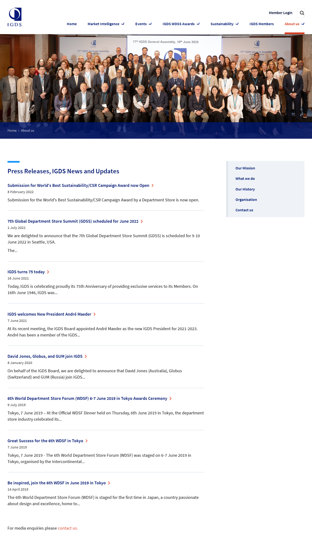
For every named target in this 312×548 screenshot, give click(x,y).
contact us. (68, 528)
